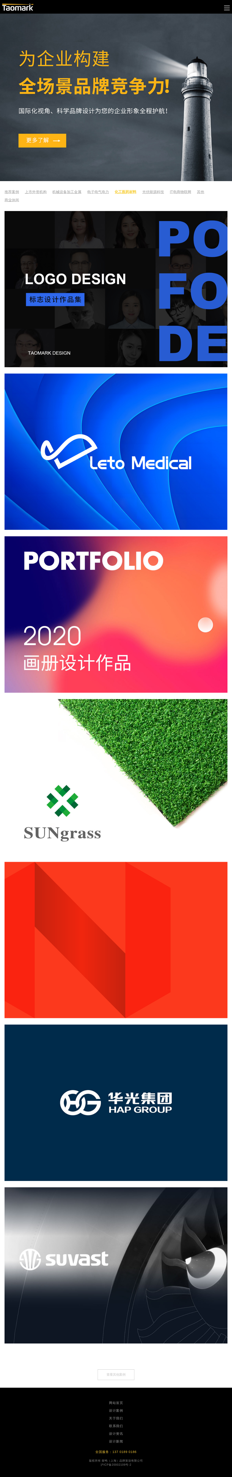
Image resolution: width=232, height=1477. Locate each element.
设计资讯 (116, 1433)
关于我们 (116, 1418)
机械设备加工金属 (66, 192)
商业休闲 (12, 200)
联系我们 (116, 1426)
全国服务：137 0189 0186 (115, 1452)
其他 (200, 192)
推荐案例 (12, 192)
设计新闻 (116, 1441)
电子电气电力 (98, 192)
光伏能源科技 (153, 192)
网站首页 (116, 1402)
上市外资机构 (36, 192)
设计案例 (116, 1410)
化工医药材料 (125, 192)
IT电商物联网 (180, 192)
